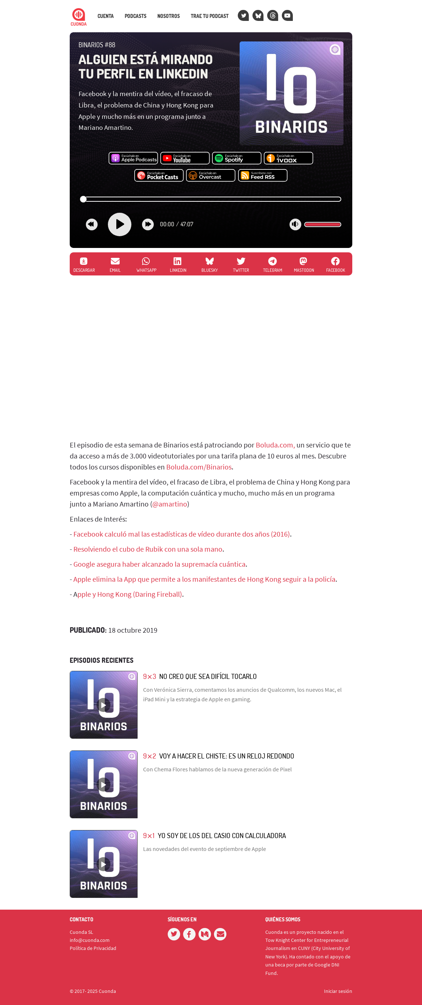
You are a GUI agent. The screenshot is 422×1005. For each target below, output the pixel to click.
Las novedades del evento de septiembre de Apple (204, 848)
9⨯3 (149, 676)
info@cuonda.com (90, 940)
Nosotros (168, 16)
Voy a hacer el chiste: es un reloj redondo (226, 755)
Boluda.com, (275, 444)
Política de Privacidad (93, 948)
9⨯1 (148, 835)
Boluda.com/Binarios (199, 466)
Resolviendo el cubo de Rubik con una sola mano (147, 548)
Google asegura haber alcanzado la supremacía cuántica (159, 564)
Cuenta (106, 16)
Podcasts (135, 16)
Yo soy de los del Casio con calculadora (222, 835)
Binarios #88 (97, 45)
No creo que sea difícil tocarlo (208, 676)
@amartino (169, 503)
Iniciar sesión (338, 991)
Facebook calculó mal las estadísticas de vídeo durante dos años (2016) (181, 533)
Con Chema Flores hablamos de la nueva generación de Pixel (217, 769)
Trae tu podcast (210, 16)
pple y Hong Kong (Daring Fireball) (129, 594)
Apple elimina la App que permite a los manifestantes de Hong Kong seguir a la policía (204, 579)
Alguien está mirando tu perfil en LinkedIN (146, 66)
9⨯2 (149, 755)
